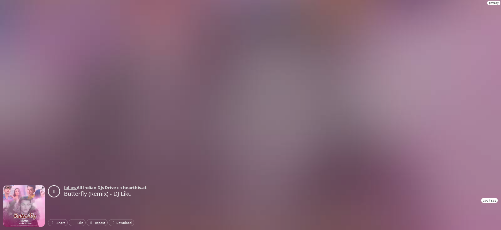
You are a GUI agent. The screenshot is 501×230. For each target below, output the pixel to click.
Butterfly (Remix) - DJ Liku (98, 193)
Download (121, 222)
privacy (494, 3)
